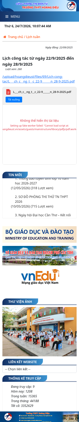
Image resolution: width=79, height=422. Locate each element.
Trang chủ (13, 32)
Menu (12, 16)
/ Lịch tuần (32, 32)
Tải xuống (14, 94)
